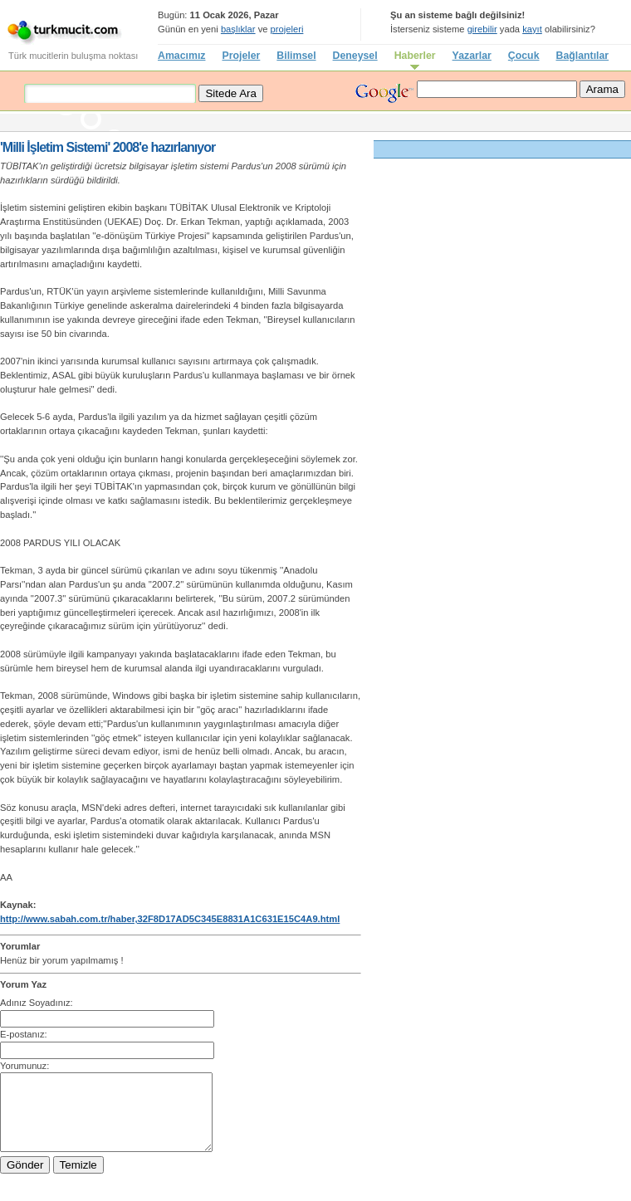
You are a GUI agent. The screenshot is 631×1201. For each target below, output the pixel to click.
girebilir (482, 29)
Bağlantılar (582, 55)
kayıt (532, 29)
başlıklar (238, 29)
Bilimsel (296, 55)
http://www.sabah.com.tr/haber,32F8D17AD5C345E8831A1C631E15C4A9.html (170, 919)
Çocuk (524, 55)
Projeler (241, 55)
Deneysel (355, 55)
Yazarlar (472, 55)
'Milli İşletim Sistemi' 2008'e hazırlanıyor (107, 147)
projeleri (287, 29)
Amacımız (181, 55)
